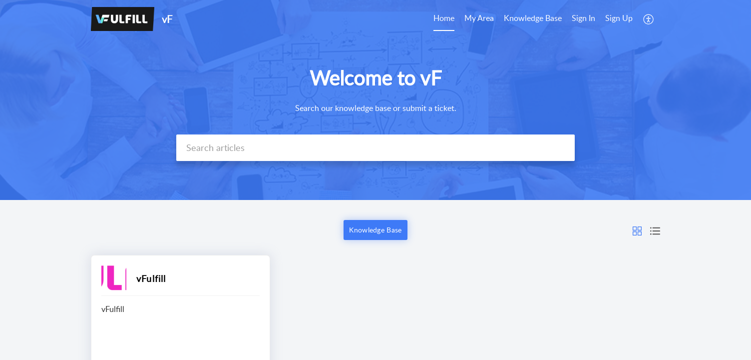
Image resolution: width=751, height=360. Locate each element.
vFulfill (151, 278)
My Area (479, 18)
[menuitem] (602, 19)
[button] (637, 230)
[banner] (375, 100)
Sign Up (619, 18)
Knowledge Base (533, 18)
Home (443, 18)
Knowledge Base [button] (375, 229)
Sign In (583, 18)
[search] (375, 147)
